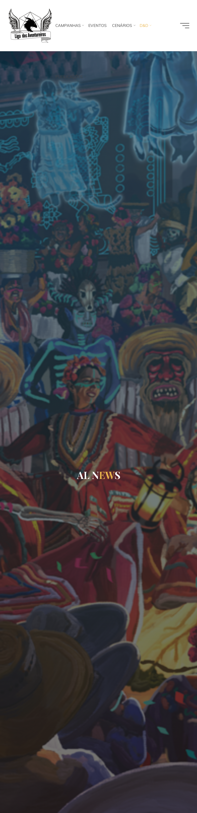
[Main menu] (184, 25)
